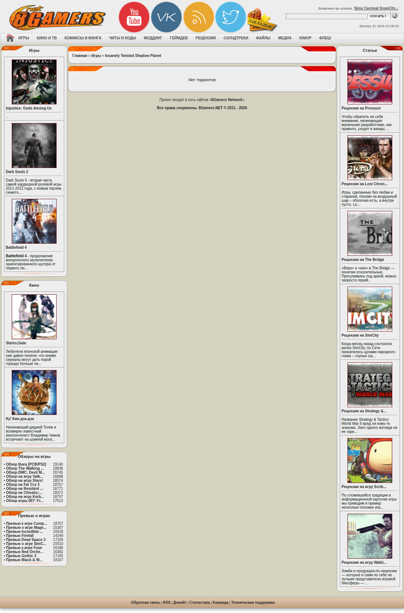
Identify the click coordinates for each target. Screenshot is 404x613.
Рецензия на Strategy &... (364, 411)
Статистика (200, 603)
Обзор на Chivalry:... (24, 493)
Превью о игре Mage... (26, 528)
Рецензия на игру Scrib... (364, 487)
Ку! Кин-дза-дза (20, 419)
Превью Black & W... (24, 560)
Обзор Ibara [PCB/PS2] (26, 464)
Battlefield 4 (16, 247)
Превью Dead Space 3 (26, 540)
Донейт (180, 603)
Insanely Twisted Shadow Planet (133, 56)
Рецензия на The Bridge (363, 260)
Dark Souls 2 (17, 172)
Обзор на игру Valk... (24, 476)
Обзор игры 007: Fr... (24, 501)
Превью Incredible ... (24, 532)
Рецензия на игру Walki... (364, 562)
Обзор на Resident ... (24, 489)
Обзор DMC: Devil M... (25, 472)
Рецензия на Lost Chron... (365, 184)
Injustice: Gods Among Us (29, 108)
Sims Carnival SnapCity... (376, 8)
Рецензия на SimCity (360, 335)
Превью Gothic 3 (21, 556)
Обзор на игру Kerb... (25, 497)
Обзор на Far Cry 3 (22, 485)
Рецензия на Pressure (361, 108)
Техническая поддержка (253, 603)
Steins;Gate (16, 343)
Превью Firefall (19, 536)
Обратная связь (145, 603)
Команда (220, 603)
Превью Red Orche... (24, 552)
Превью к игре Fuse (24, 548)
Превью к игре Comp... (26, 523)
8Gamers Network (226, 100)
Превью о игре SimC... (26, 544)
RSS (167, 603)
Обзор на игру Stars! (24, 480)
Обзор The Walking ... (25, 468)
